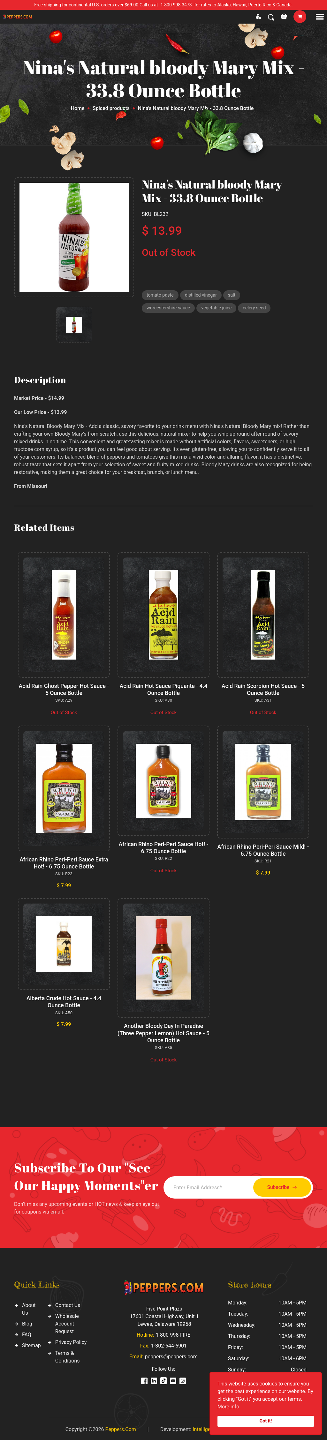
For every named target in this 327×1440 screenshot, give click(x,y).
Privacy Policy (71, 1341)
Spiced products (111, 108)
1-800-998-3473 (176, 4)
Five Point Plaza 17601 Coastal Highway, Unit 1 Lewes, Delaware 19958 (164, 1315)
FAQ (26, 1333)
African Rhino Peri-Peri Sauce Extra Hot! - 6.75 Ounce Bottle (64, 862)
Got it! (266, 1421)
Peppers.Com (120, 1428)
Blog (27, 1322)
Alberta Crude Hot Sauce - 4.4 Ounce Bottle (64, 1001)
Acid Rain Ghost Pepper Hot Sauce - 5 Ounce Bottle (63, 689)
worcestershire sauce (169, 309)
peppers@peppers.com (171, 1355)
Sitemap (31, 1344)
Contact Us (67, 1304)
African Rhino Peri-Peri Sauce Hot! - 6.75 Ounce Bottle (163, 847)
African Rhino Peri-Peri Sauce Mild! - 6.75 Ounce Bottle (263, 850)
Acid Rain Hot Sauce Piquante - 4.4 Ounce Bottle (163, 689)
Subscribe (277, 1186)
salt (235, 295)
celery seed (258, 309)
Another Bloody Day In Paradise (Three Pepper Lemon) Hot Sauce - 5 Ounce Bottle (163, 1032)
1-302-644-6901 (169, 1344)
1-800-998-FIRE (173, 1334)
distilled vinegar (203, 295)
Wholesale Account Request (67, 1322)
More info (228, 1407)
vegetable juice (219, 309)
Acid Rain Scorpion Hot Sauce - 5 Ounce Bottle (263, 689)
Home (78, 108)
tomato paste (161, 295)
